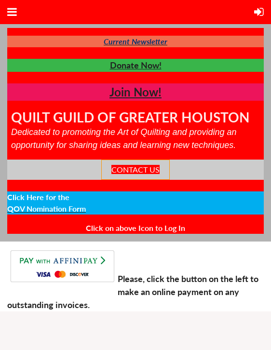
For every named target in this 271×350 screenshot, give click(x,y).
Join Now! (135, 92)
